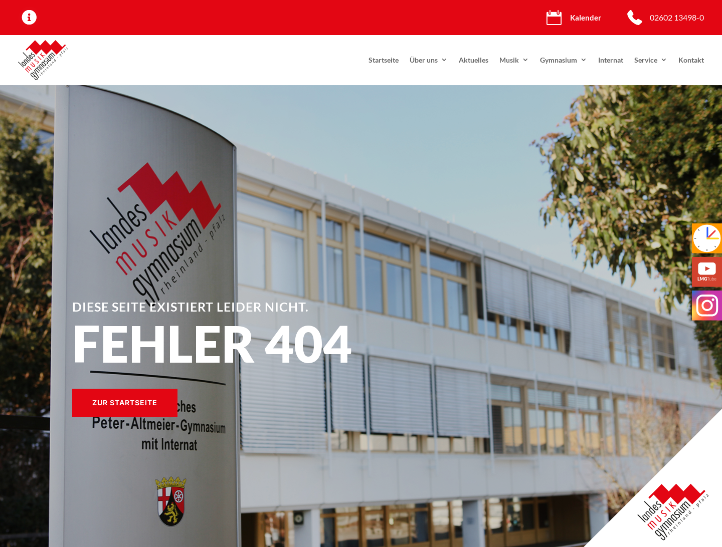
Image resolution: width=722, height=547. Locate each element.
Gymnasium (558, 60)
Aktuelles (473, 60)
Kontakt (691, 60)
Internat (610, 60)
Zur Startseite (124, 402)
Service (645, 60)
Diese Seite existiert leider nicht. (190, 306)
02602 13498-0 (677, 17)
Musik (509, 60)
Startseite (384, 60)
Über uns (424, 60)
